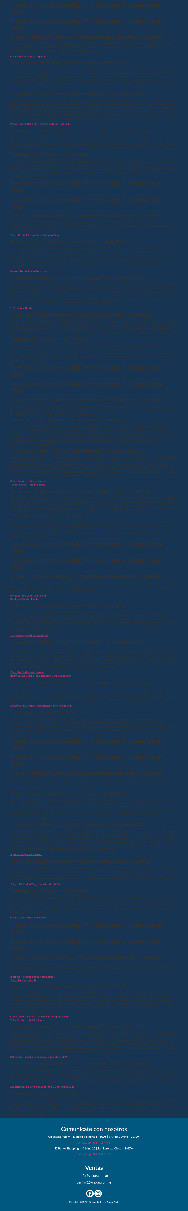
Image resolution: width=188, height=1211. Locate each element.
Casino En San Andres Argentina (28, 56)
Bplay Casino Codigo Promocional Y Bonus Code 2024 (40, 675)
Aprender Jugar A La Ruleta (26, 854)
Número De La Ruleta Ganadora (28, 271)
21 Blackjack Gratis (21, 308)
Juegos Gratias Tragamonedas (27, 484)
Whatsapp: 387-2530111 (94, 1154)
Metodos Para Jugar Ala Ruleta (28, 595)
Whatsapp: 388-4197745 (94, 1142)
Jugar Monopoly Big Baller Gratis (29, 635)
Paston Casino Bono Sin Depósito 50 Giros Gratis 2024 (41, 123)
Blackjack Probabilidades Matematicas (32, 976)
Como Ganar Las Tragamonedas (28, 481)
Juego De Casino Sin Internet (27, 672)
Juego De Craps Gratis (23, 980)
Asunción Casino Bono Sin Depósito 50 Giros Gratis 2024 (42, 1086)
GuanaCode (113, 1202)
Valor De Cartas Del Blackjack (27, 1020)
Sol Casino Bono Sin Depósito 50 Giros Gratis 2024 (38, 1056)
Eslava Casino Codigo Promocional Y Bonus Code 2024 (41, 705)
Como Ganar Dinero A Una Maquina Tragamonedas (39, 1016)
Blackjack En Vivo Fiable (24, 599)
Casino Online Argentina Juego (28, 917)
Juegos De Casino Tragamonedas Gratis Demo (36, 884)
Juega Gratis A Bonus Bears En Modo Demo (35, 235)
